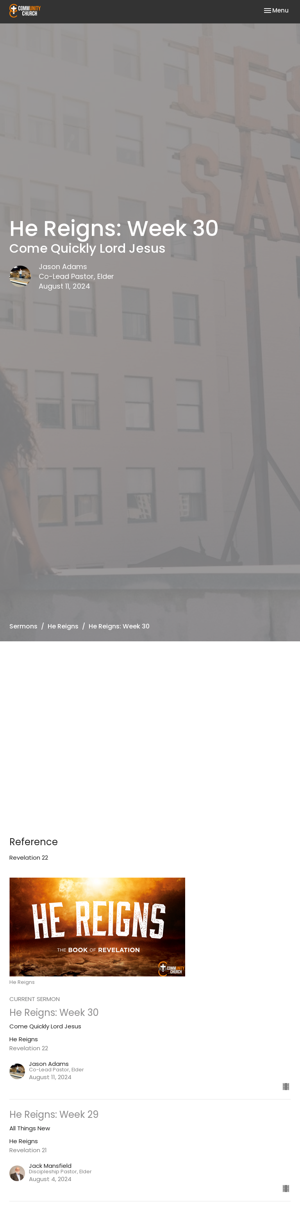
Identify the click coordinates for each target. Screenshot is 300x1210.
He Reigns (63, 626)
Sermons (23, 626)
